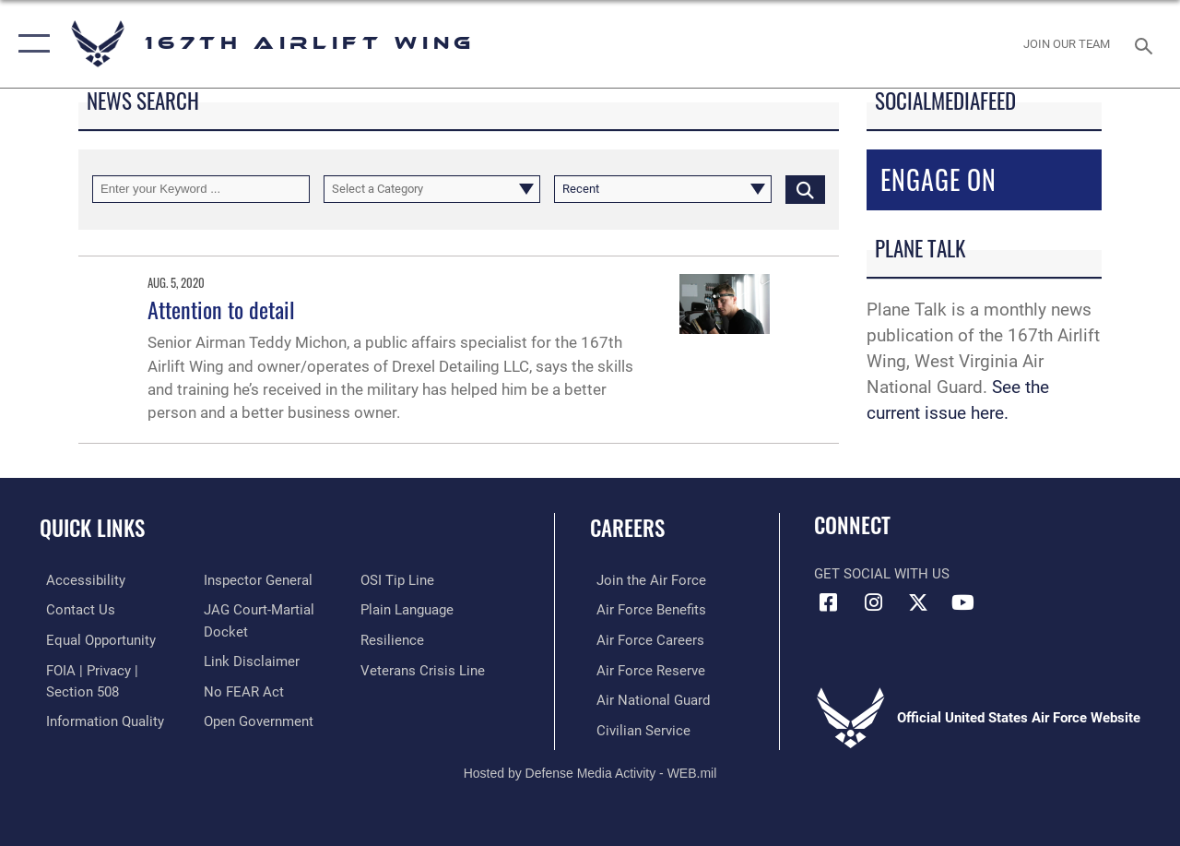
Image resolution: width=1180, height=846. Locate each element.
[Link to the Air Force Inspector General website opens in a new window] (255, 580)
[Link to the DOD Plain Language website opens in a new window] (408, 610)
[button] (30, 44)
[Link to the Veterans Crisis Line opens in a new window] (424, 669)
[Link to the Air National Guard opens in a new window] (646, 698)
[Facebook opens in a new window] (828, 602)
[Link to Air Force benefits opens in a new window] (645, 610)
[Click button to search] (805, 189)
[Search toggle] (1146, 44)
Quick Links (92, 528)
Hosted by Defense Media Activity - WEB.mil (590, 770)
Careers (627, 528)
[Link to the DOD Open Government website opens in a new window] (256, 718)
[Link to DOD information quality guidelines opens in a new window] (99, 718)
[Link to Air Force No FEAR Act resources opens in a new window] (241, 689)
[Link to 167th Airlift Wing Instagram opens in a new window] (873, 602)
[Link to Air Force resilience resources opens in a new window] (394, 639)
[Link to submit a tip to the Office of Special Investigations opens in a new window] (399, 580)
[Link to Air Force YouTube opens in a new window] (963, 602)
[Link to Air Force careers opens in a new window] (644, 639)
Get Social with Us (882, 574)
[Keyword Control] (201, 189)
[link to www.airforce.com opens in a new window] (645, 580)
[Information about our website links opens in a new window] (249, 659)
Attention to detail (221, 309)
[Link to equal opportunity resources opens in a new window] (94, 639)
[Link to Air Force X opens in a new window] (918, 602)
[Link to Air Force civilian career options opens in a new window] (637, 728)
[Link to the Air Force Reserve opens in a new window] (644, 669)
